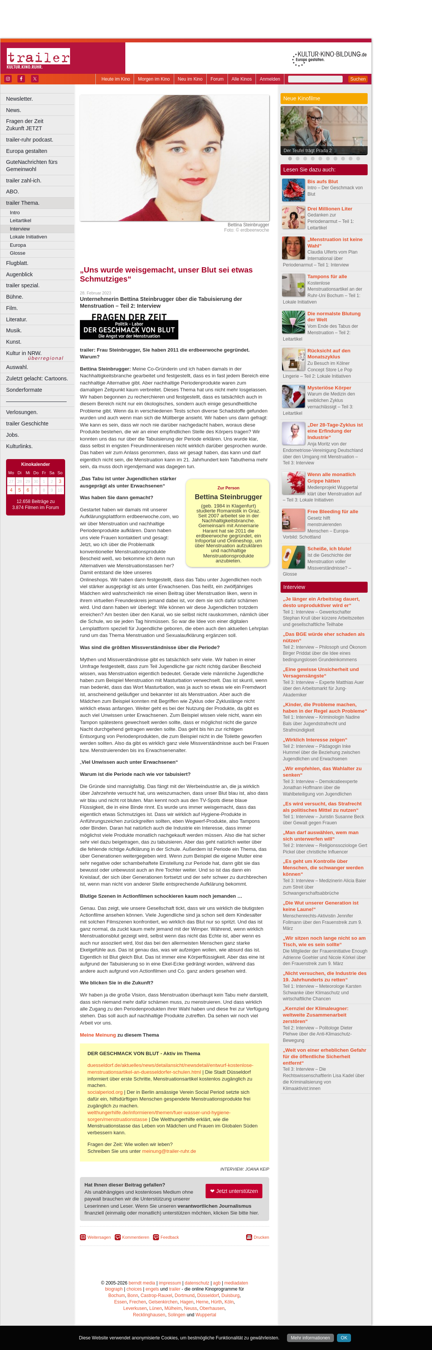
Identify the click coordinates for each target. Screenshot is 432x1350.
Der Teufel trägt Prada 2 (308, 150)
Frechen (137, 1302)
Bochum (116, 1295)
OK (344, 1338)
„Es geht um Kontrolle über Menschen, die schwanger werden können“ (323, 867)
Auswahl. (17, 367)
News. (13, 110)
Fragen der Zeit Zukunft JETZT (41, 124)
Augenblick (19, 274)
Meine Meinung (98, 1035)
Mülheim (172, 1308)
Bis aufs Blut (322, 181)
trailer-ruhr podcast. (29, 140)
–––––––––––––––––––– (36, 401)
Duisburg (230, 1295)
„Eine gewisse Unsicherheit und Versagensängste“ (321, 672)
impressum (170, 1283)
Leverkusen (135, 1308)
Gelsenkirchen (163, 1302)
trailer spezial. (23, 285)
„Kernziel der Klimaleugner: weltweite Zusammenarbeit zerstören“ (316, 1015)
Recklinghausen (149, 1314)
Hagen (186, 1302)
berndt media (142, 1283)
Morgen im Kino (154, 79)
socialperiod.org (105, 1092)
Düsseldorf (208, 1295)
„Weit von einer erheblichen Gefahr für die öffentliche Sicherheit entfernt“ (324, 1056)
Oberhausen (212, 1308)
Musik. (14, 330)
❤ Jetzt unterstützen (234, 1191)
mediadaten (236, 1283)
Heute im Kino (115, 79)
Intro (15, 212)
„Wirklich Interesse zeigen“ (315, 740)
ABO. (12, 191)
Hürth (216, 1302)
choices (134, 1289)
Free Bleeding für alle (332, 511)
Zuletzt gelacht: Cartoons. (37, 378)
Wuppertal (206, 1314)
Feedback (170, 1237)
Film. (12, 308)
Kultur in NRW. (24, 353)
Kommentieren (136, 1237)
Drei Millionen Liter (329, 209)
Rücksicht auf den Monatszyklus (329, 354)
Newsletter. (19, 99)
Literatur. (16, 319)
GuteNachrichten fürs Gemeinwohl (32, 165)
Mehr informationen (310, 1338)
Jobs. (12, 435)
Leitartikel (20, 220)
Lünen (155, 1308)
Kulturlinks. (19, 446)
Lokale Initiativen (28, 237)
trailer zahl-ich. (24, 181)
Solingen (177, 1314)
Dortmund (185, 1295)
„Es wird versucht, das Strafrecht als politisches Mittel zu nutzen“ (322, 807)
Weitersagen (99, 1237)
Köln (229, 1302)
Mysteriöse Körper (329, 388)
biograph (114, 1289)
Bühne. (14, 297)
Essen (120, 1302)
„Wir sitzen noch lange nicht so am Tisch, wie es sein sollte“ (324, 941)
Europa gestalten (26, 151)
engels (152, 1289)
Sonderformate (24, 390)
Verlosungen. (22, 412)
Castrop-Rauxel (156, 1295)
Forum (217, 79)
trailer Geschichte (27, 423)
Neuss (190, 1308)
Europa (18, 245)
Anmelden (270, 79)
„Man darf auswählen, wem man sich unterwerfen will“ (321, 836)
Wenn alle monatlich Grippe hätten (331, 478)
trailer (174, 1289)
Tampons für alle (327, 276)
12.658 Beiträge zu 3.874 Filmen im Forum (35, 504)
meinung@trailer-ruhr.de (169, 1151)
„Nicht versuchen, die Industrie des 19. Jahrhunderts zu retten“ (324, 976)
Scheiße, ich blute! (329, 548)
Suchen (358, 79)
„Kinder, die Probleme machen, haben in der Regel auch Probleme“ (325, 708)
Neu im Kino (190, 79)
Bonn (133, 1295)
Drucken (261, 1237)
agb (217, 1283)
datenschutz (197, 1283)
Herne (202, 1302)
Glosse (17, 253)
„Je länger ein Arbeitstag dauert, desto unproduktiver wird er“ (321, 602)
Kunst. (14, 342)
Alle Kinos (242, 79)
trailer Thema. (23, 203)
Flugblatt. (17, 263)
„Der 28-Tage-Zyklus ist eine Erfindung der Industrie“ (335, 431)
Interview (20, 229)
